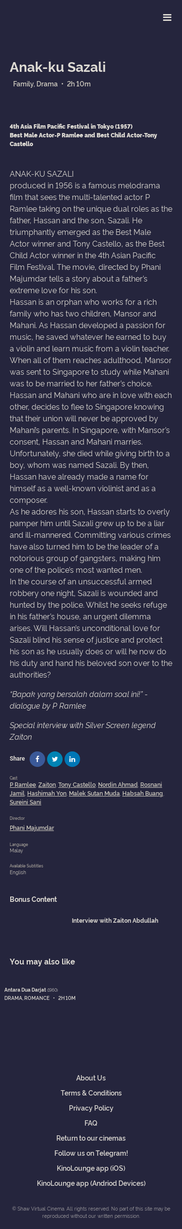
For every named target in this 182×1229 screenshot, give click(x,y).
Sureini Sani (25, 801)
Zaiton (47, 784)
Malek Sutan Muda (94, 793)
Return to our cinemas (91, 1137)
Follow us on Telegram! (91, 1152)
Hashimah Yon (46, 793)
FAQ (91, 1122)
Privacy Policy (91, 1107)
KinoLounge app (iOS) (91, 1167)
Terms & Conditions (91, 1092)
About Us (91, 1077)
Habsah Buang (142, 793)
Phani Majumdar (32, 827)
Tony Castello (77, 784)
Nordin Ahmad (118, 784)
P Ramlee (23, 784)
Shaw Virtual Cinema (41, 15)
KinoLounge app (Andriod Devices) (91, 1182)
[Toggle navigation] (167, 17)
